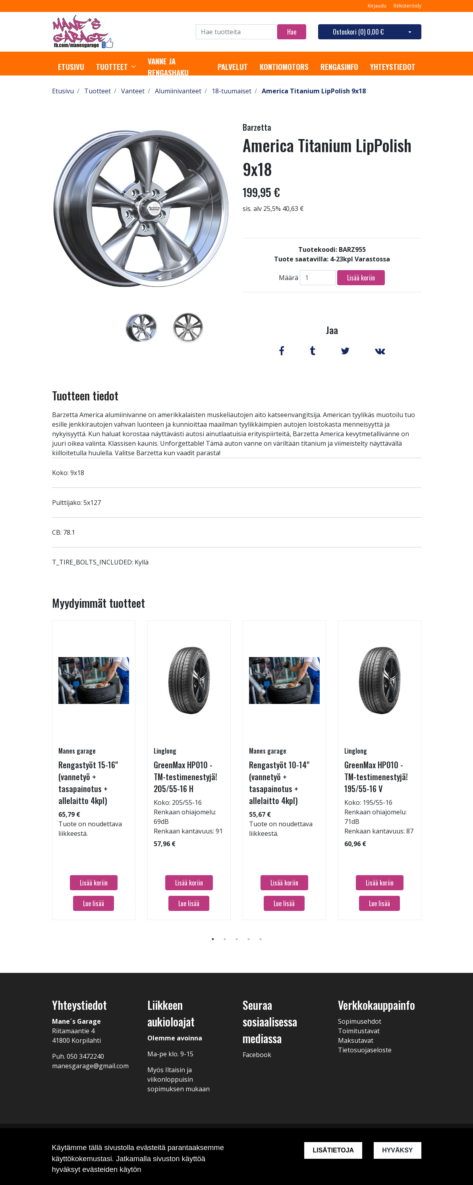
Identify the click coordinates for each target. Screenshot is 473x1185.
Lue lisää (93, 903)
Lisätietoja (333, 1150)
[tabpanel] (141, 328)
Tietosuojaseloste (365, 1050)
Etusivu (71, 66)
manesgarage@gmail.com (90, 1065)
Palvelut (233, 66)
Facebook (257, 1054)
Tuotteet (112, 66)
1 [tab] (213, 939)
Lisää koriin (361, 277)
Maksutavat (355, 1040)
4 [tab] (249, 939)
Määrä (288, 277)
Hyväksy (397, 1150)
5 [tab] (260, 939)
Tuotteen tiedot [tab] (85, 395)
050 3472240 (85, 1056)
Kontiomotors (284, 66)
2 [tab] (225, 939)
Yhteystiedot (392, 66)
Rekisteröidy (407, 5)
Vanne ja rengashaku (168, 67)
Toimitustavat (359, 1030)
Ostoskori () (358, 32)
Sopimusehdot (359, 1021)
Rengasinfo (339, 66)
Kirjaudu (378, 5)
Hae (291, 32)
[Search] (236, 31)
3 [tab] (237, 939)
